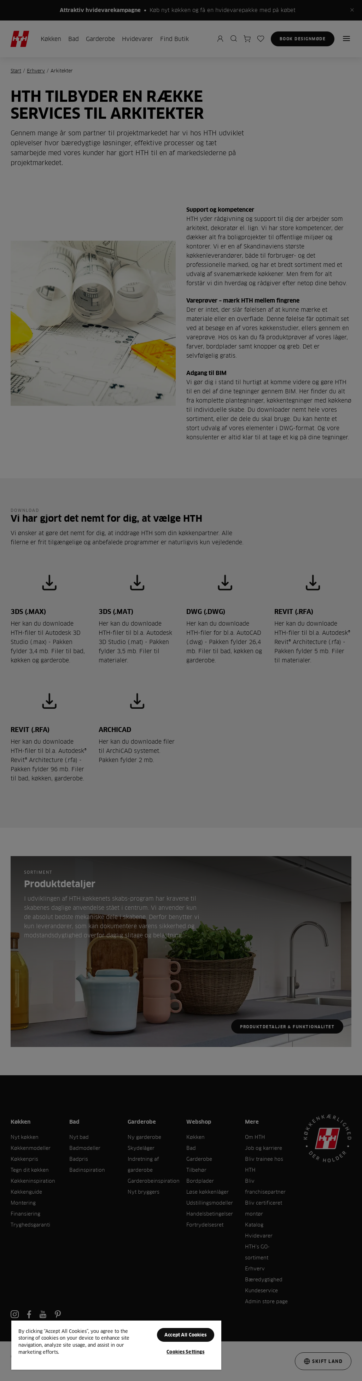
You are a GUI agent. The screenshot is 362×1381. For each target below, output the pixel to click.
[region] (116, 1345)
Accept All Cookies (185, 1335)
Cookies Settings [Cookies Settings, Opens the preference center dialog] (185, 1351)
